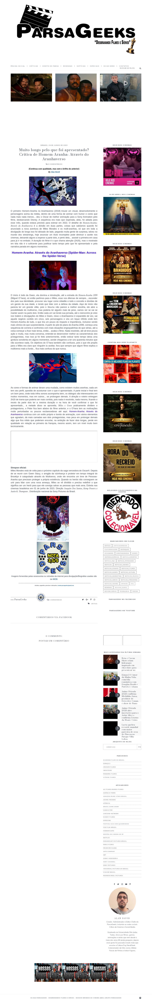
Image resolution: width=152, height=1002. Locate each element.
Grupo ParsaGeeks (113, 998)
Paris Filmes (108, 844)
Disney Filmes (109, 817)
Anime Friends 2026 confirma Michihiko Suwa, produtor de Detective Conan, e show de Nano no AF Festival (130, 698)
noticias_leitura (128, 572)
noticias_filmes (128, 568)
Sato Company (109, 851)
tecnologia (124, 591)
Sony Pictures (109, 865)
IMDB (54, 579)
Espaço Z (106, 763)
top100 (135, 591)
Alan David (55, 172)
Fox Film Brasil (109, 827)
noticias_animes (122, 564)
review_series (111, 591)
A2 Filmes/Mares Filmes (113, 789)
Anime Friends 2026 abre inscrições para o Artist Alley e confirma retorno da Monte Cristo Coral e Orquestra (130, 716)
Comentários (54, 164)
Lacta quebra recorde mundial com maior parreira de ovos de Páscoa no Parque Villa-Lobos (130, 732)
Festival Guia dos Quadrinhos (116, 824)
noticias (108, 564)
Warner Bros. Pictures (113, 875)
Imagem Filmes (109, 767)
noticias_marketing (113, 576)
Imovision (107, 770)
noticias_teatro (111, 583)
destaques (125, 549)
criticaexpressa (120, 545)
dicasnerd (109, 553)
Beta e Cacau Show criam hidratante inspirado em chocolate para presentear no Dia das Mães (129, 665)
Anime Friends (109, 799)
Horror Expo (108, 830)
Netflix (106, 837)
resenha (108, 587)
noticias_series (111, 580)
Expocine (107, 820)
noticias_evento (112, 568)
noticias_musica (132, 576)
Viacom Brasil (109, 872)
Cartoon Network (111, 813)
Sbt (104, 855)
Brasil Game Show (111, 806)
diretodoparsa (122, 553)
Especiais (94, 66)
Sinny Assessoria (110, 858)
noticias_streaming (129, 580)
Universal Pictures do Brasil (115, 868)
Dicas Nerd (109, 66)
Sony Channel (109, 861)
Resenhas (67, 66)
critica (94, 603)
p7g (132, 583)
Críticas (33, 66)
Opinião (124, 583)
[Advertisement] (76, 120)
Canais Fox (107, 810)
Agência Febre (109, 793)
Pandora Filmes (110, 774)
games (135, 553)
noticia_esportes (130, 557)
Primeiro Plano (110, 848)
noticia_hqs (110, 561)
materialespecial (112, 557)
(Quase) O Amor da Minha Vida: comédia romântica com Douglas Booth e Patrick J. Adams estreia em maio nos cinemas (130, 683)
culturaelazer (111, 549)
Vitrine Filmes (109, 777)
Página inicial (18, 66)
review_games (121, 587)
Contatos (124, 66)
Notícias (81, 66)
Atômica (106, 803)
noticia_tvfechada (126, 561)
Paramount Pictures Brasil (115, 841)
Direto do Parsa (51, 66)
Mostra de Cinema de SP (113, 834)
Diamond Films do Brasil (113, 760)
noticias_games (111, 572)
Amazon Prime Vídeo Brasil (115, 796)
